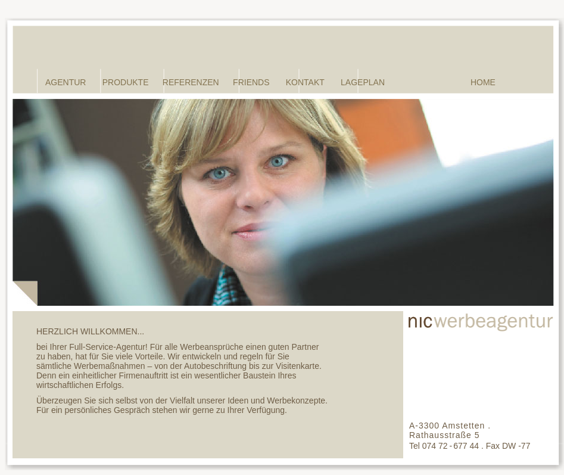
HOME (483, 82)
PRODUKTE (125, 82)
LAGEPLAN (363, 82)
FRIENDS (251, 82)
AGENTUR (65, 82)
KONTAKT (305, 82)
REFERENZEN (191, 82)
